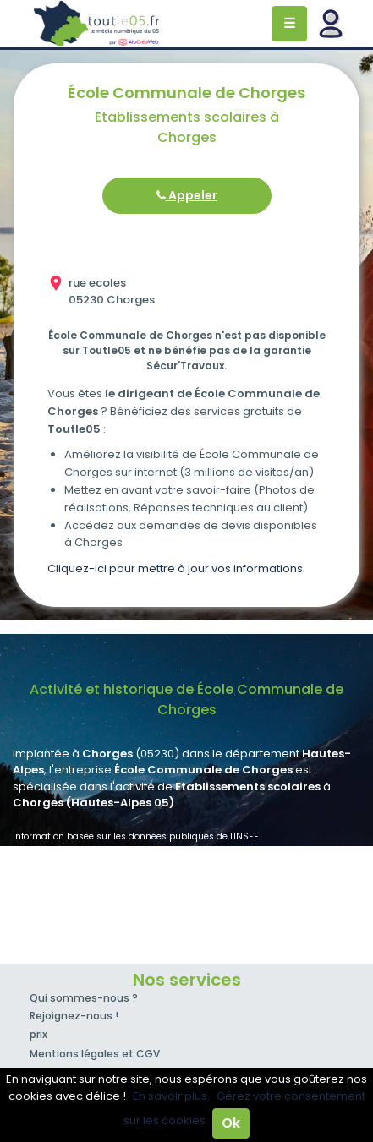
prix (38, 1034)
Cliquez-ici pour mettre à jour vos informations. (176, 568)
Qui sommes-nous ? (84, 998)
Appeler (186, 195)
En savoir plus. (171, 1096)
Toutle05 (97, 23)
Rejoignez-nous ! (74, 1015)
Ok (231, 1123)
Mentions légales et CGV (95, 1053)
